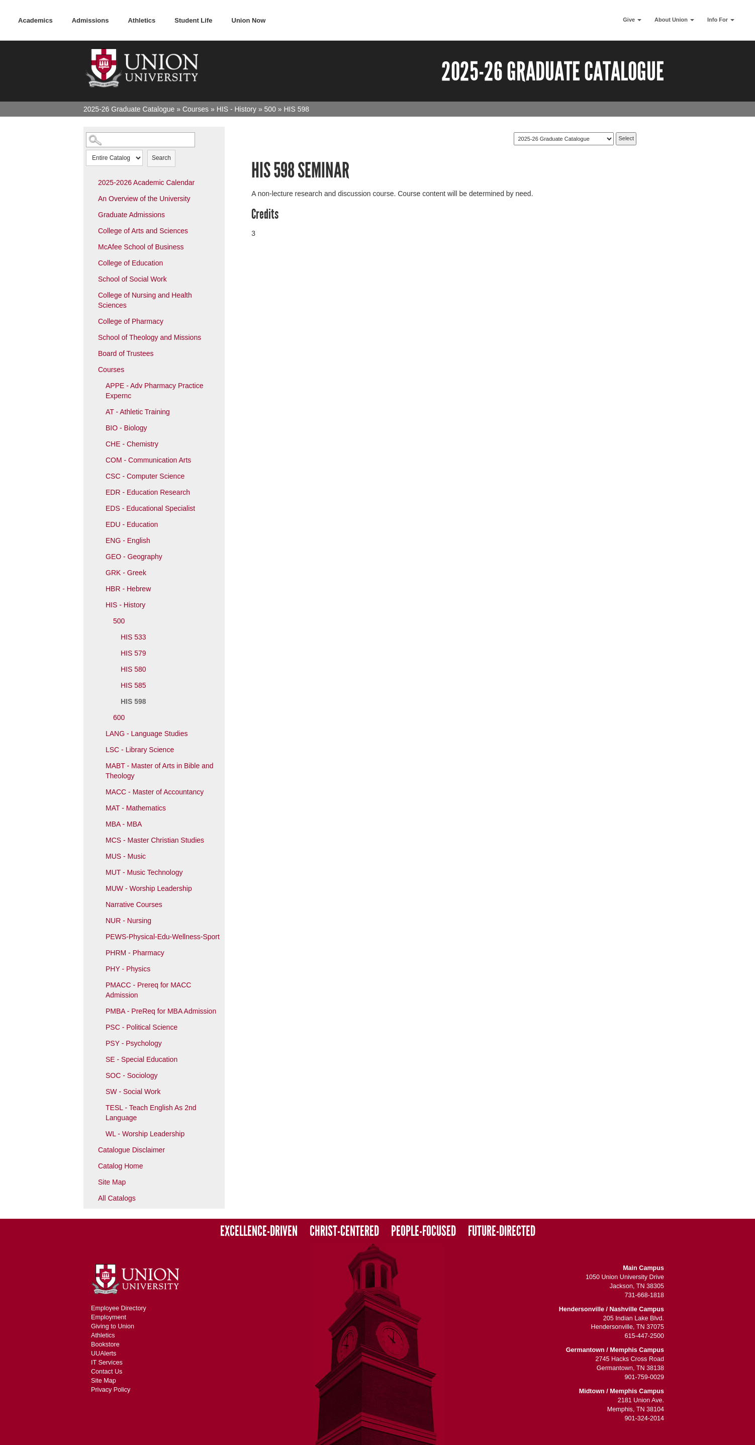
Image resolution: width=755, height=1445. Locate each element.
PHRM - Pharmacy (135, 953)
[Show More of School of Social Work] (91, 279)
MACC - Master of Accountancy (155, 792)
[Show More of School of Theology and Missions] (91, 337)
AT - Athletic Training (138, 412)
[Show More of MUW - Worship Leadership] (98, 888)
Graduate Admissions (131, 215)
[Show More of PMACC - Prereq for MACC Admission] (98, 984)
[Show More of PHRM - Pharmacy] (98, 952)
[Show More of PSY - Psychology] (98, 1043)
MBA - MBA (124, 824)
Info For (720, 20)
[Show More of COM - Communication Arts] (98, 460)
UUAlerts (103, 1353)
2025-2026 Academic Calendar (146, 182)
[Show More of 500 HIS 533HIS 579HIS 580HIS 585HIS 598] (106, 620)
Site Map (112, 1182)
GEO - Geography (134, 557)
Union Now (249, 20)
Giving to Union (112, 1326)
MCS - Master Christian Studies (155, 840)
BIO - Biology (126, 428)
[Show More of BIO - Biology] (98, 427)
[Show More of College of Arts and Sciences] (91, 230)
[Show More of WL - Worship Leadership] (98, 1133)
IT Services (107, 1362)
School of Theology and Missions (149, 337)
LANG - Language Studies (146, 734)
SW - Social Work (133, 1092)
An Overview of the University (144, 199)
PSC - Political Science (141, 1027)
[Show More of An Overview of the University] (91, 198)
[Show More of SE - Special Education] (98, 1059)
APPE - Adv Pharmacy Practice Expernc (155, 391)
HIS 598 (133, 701)
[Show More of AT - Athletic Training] (98, 411)
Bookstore (105, 1344)
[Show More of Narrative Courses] (98, 904)
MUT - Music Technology (144, 872)
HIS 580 (133, 669)
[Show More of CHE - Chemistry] (98, 443)
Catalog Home (120, 1166)
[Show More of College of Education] (91, 262)
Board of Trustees (126, 353)
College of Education (130, 263)
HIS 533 (133, 637)
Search (161, 157)
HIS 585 (133, 685)
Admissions (90, 20)
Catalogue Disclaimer (131, 1150)
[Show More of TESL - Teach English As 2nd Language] (98, 1107)
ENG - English (128, 540)
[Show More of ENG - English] (98, 540)
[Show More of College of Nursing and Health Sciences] (91, 295)
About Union (674, 20)
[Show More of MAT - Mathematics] (98, 807)
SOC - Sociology (131, 1075)
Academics (35, 20)
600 (119, 717)
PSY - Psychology (134, 1043)
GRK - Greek (126, 573)
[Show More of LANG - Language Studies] (98, 733)
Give (632, 20)
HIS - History (236, 109)
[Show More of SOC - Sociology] (98, 1075)
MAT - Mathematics (136, 808)
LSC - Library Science (140, 750)
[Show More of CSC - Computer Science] (98, 476)
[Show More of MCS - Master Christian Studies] (98, 840)
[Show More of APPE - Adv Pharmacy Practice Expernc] (98, 385)
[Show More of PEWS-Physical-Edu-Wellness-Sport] (98, 936)
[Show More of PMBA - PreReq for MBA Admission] (98, 1011)
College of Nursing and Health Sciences (145, 300)
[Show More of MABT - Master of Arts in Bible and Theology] (98, 765)
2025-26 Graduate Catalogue (128, 109)
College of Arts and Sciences (143, 231)
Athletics (141, 20)
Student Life (193, 20)
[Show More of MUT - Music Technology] (98, 872)
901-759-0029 (644, 1377)
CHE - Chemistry (132, 444)
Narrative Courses (134, 904)
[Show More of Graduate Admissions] (91, 214)
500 (270, 109)
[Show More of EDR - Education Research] (98, 492)
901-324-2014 (644, 1418)
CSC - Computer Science (145, 476)
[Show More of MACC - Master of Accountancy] (98, 791)
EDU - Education (132, 524)
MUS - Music (126, 856)
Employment (108, 1317)
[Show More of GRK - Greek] (98, 572)
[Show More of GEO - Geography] (98, 556)
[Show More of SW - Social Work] (98, 1091)
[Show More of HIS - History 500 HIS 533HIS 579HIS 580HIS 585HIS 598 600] (98, 604)
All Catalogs (117, 1198)
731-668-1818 (644, 1295)
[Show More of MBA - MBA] (98, 824)
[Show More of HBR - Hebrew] (98, 588)
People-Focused (423, 1231)
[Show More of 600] (106, 717)
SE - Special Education (141, 1059)
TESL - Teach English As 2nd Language (151, 1113)
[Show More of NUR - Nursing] (98, 920)
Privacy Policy (110, 1389)
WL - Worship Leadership (145, 1134)
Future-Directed (501, 1231)
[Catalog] (564, 138)
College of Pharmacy (130, 321)
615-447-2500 (644, 1335)
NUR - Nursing (128, 921)
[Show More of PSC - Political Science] (98, 1027)
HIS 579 (133, 653)
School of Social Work (132, 279)
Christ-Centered (344, 1231)
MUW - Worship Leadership (149, 888)
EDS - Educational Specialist (150, 508)
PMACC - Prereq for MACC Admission (148, 990)
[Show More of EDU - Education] (98, 524)
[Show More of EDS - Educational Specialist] (98, 508)
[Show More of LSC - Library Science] (98, 749)
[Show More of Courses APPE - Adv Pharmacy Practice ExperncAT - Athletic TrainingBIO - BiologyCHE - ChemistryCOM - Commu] (91, 369)
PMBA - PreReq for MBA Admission (161, 1011)
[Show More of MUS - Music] (98, 856)
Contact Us (106, 1371)
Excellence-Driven (259, 1231)
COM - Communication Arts (148, 460)
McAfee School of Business (140, 247)
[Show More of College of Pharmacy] (91, 321)
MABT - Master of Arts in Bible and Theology (160, 771)
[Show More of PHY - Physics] (98, 968)
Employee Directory (118, 1308)
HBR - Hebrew (128, 589)
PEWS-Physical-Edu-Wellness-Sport (163, 937)
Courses (195, 109)
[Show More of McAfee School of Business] (91, 246)
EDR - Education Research (148, 492)
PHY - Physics (128, 969)
